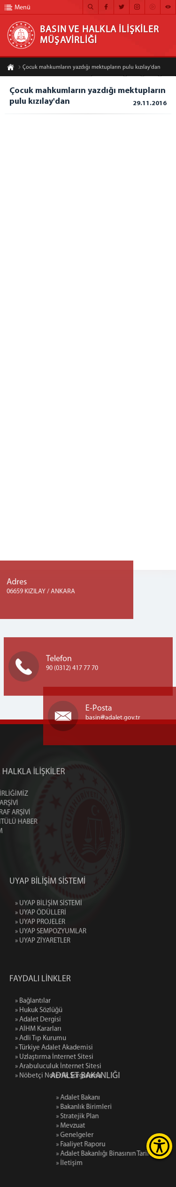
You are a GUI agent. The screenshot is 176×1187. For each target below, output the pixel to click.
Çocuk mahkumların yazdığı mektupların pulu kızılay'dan (89, 68)
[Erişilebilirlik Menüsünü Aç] (159, 1146)
